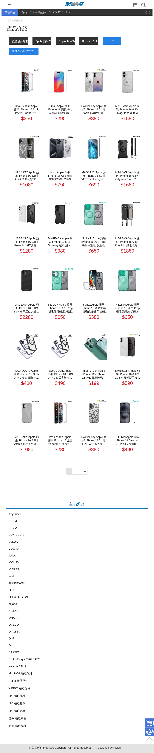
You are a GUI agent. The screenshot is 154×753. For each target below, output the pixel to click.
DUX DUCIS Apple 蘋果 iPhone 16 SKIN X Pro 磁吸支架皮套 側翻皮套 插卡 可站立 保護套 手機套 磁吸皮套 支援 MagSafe (60, 374)
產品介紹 (18, 20)
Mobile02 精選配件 (20, 673)
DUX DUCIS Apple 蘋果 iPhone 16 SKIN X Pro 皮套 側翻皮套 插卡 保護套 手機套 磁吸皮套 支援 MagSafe (26, 374)
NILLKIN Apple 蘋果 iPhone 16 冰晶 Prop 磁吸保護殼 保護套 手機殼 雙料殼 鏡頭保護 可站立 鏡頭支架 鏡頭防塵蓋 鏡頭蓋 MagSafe (127, 308)
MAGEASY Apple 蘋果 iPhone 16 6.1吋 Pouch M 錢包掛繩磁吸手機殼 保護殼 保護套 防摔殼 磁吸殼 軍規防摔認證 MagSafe (127, 242)
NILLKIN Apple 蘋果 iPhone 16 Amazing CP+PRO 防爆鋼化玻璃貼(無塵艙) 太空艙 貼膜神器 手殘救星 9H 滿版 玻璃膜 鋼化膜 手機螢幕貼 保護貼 (127, 441)
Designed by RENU (109, 747)
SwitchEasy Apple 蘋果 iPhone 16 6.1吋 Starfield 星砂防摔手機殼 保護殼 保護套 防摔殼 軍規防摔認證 (93, 110)
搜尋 (112, 41)
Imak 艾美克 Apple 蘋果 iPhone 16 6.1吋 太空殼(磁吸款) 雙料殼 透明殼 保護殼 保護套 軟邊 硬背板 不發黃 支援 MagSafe (26, 110)
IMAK (12, 555)
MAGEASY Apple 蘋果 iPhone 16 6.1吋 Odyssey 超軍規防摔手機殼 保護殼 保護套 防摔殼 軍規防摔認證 (60, 242)
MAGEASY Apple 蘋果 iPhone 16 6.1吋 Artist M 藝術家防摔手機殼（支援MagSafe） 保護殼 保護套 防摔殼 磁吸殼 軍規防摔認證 (26, 176)
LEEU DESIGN (18, 597)
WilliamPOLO (17, 666)
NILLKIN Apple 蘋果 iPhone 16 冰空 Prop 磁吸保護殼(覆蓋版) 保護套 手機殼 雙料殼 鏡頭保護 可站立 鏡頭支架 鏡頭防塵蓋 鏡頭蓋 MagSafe (93, 242)
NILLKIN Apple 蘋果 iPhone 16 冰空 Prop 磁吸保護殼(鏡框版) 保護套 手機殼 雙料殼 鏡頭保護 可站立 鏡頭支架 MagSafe (60, 308)
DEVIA (13, 527)
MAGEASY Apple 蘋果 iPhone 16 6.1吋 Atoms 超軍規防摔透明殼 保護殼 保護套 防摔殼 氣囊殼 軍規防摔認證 (26, 441)
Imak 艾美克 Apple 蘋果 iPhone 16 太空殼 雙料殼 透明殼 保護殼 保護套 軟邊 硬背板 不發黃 (60, 441)
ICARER (14, 569)
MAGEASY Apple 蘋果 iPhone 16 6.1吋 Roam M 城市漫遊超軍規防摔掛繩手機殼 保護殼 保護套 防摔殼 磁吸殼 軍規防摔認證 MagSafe (26, 242)
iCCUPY (14, 562)
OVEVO (14, 624)
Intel (11, 576)
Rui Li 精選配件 (18, 680)
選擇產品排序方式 (24, 51)
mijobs (13, 603)
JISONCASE (17, 583)
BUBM (13, 521)
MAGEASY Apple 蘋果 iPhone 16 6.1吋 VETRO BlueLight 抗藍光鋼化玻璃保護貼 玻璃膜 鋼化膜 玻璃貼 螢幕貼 (93, 176)
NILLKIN (14, 610)
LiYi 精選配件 (17, 695)
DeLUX (13, 541)
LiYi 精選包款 (17, 703)
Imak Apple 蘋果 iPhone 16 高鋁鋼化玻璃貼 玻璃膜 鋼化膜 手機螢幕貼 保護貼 (60, 110)
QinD (12, 638)
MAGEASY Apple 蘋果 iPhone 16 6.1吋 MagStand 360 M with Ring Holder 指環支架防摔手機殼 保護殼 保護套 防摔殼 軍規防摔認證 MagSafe (127, 110)
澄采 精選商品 (17, 718)
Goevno (14, 548)
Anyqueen (15, 514)
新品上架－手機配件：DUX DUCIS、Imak (46, 12)
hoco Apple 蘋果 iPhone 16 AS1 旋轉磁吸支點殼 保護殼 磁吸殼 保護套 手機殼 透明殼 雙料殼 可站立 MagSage (60, 176)
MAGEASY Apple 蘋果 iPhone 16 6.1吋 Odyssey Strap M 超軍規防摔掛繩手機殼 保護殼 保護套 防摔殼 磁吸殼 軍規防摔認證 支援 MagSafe (127, 176)
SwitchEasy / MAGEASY (24, 659)
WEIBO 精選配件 (19, 688)
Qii (10, 645)
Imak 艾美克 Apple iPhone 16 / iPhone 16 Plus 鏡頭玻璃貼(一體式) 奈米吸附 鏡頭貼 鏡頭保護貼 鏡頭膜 (93, 374)
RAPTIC (14, 652)
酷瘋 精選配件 (17, 725)
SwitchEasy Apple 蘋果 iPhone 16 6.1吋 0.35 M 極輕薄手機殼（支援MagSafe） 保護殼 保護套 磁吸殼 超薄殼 (127, 374)
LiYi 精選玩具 (17, 710)
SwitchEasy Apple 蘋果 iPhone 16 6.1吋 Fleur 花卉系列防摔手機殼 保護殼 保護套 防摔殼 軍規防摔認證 (93, 441)
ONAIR (13, 617)
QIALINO (14, 631)
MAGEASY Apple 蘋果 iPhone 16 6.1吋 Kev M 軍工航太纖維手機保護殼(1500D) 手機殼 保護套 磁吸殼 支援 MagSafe (26, 308)
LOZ (11, 590)
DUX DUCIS (17, 534)
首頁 (9, 20)
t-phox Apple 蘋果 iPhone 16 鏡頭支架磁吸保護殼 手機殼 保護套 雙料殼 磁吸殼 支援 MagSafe (94, 308)
